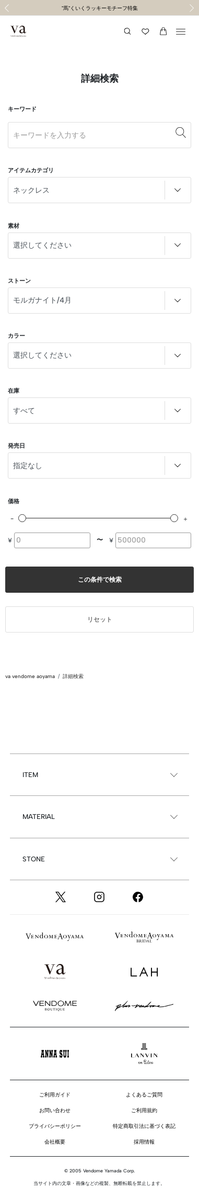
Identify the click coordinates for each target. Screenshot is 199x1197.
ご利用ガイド (55, 1094)
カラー (16, 335)
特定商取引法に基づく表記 (144, 1126)
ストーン (19, 281)
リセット (99, 619)
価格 (13, 501)
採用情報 (144, 1141)
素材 (13, 226)
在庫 (13, 390)
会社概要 (54, 1141)
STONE (33, 859)
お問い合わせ (55, 1110)
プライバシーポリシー (55, 1126)
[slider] (22, 518)
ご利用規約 (144, 1110)
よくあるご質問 (144, 1094)
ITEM (30, 775)
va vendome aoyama (30, 676)
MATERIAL (38, 817)
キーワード (22, 109)
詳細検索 (73, 676)
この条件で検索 (100, 579)
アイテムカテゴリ (31, 170)
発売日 (16, 445)
